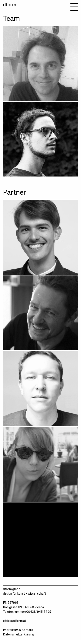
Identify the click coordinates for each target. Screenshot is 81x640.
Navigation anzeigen (74, 7)
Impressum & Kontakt (18, 630)
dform (9, 5)
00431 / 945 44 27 (38, 612)
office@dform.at (14, 621)
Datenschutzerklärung (18, 634)
